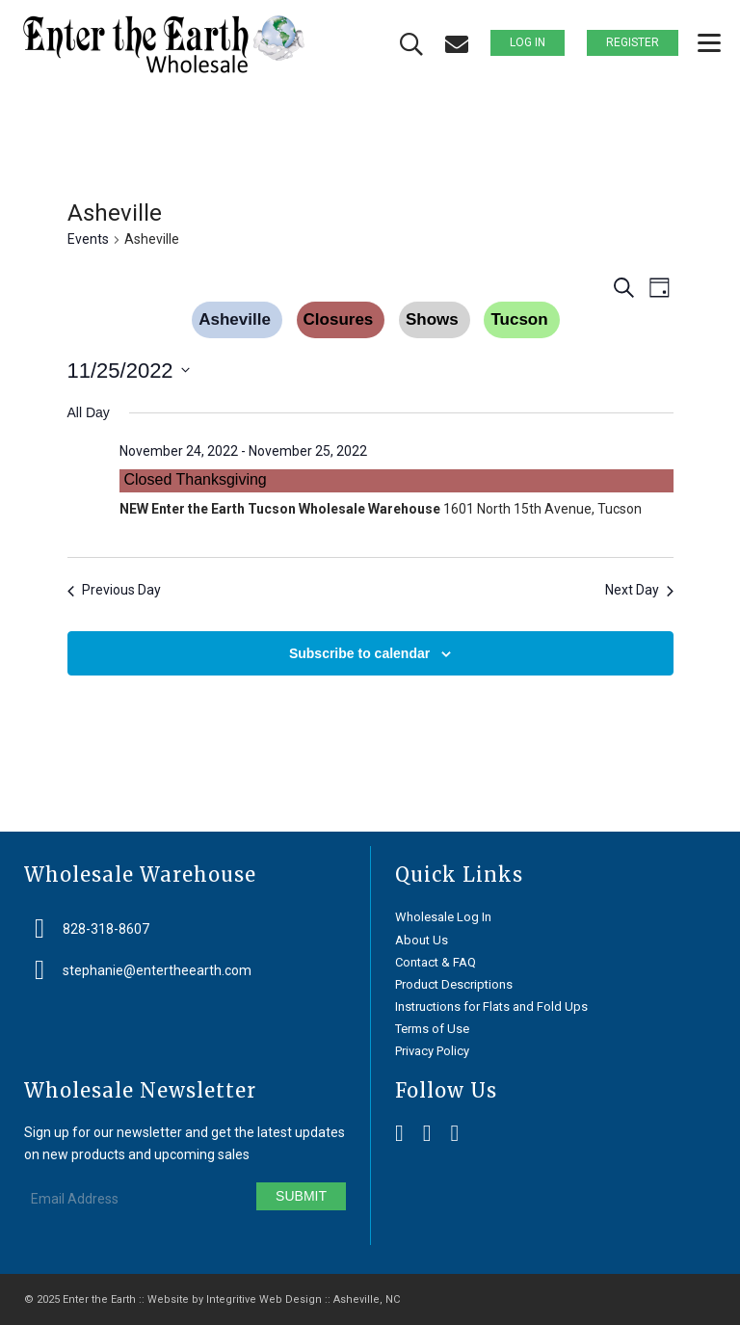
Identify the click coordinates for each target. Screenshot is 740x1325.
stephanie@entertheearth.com (157, 970)
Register (632, 42)
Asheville (234, 319)
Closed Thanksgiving (195, 479)
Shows (432, 319)
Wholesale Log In (443, 917)
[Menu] (699, 43)
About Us (421, 940)
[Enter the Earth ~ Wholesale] (163, 44)
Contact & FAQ (435, 962)
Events (88, 239)
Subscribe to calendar (359, 653)
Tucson (518, 319)
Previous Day (114, 589)
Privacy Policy (432, 1051)
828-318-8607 (106, 929)
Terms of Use (432, 1028)
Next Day (639, 589)
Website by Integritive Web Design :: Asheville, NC (273, 1299)
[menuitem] (699, 43)
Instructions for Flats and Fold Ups (491, 1006)
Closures (339, 319)
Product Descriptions (454, 984)
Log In (527, 42)
